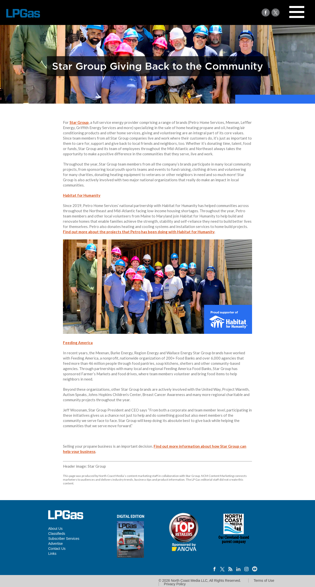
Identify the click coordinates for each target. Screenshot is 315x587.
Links (52, 554)
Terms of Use (264, 581)
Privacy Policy (175, 584)
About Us (55, 529)
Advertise (55, 544)
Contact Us (56, 549)
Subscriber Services (63, 539)
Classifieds (56, 534)
